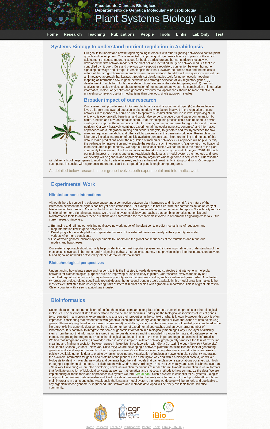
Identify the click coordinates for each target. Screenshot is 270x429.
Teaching (96, 34)
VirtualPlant (142, 374)
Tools (165, 34)
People (147, 34)
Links (181, 34)
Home (52, 34)
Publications (123, 34)
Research (73, 34)
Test (219, 34)
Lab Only (200, 34)
